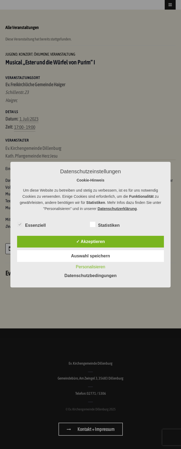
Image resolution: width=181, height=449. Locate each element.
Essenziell (31, 224)
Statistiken (105, 224)
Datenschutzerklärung (117, 209)
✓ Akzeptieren (90, 241)
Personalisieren (90, 267)
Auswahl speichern (90, 256)
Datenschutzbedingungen (90, 275)
